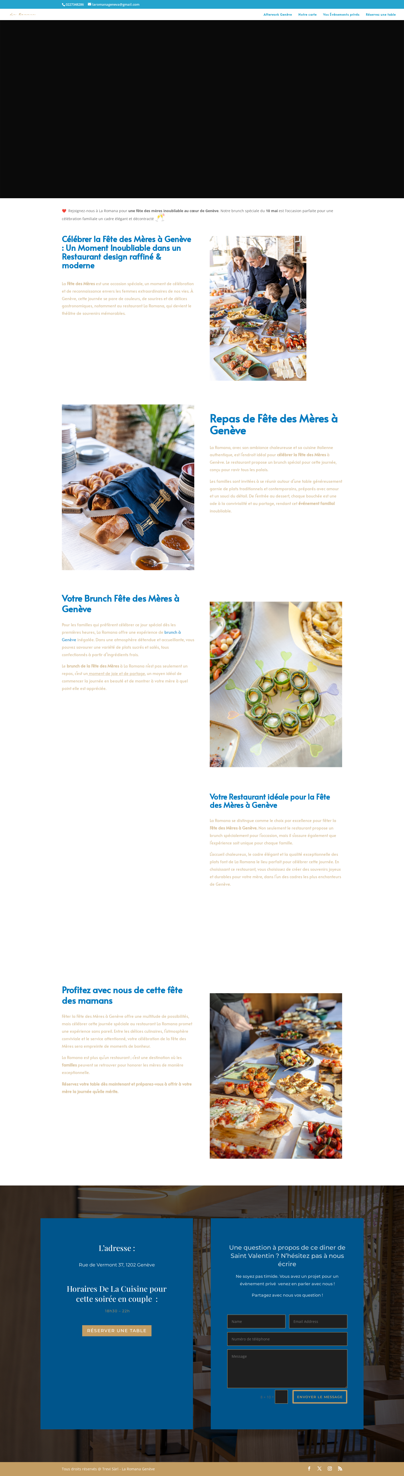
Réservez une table (381, 14)
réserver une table (117, 1330)
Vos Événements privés (341, 14)
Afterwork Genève (278, 14)
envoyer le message (320, 1397)
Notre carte (307, 14)
